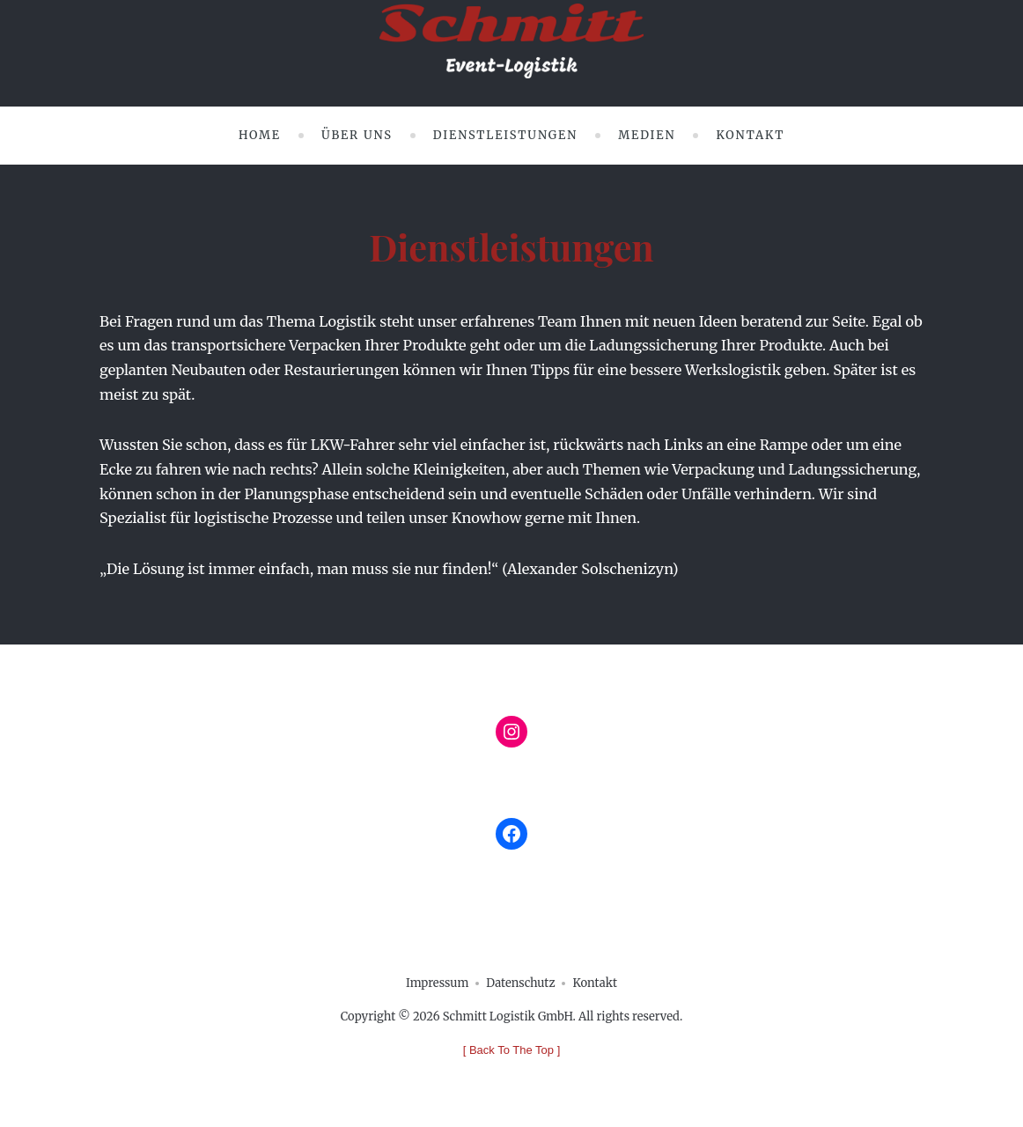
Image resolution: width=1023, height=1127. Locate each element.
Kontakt (750, 135)
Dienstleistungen (505, 135)
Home (260, 135)
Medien (646, 135)
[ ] (512, 1050)
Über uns (357, 135)
